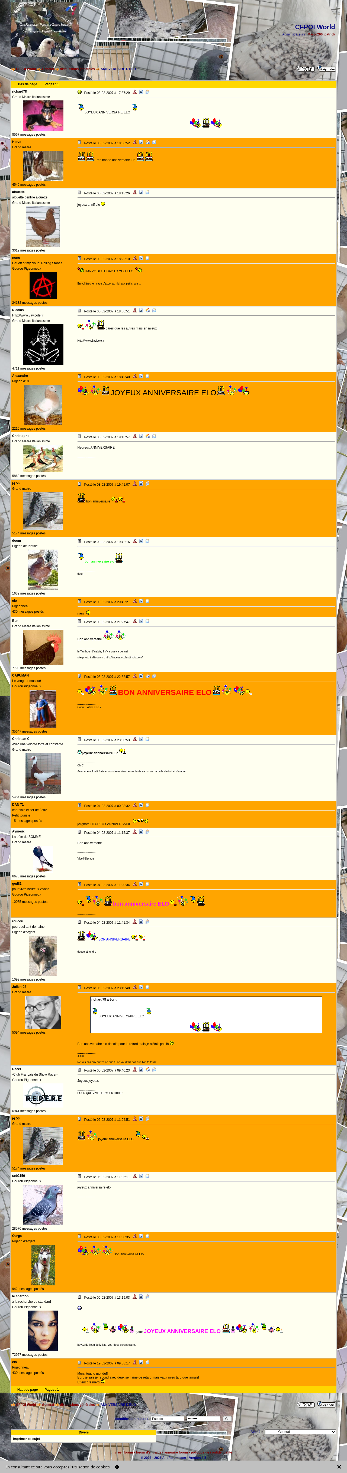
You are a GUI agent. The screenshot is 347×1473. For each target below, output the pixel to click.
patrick (329, 34)
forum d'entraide (148, 1452)
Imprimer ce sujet (26, 1439)
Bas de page (27, 84)
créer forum (124, 1452)
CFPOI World (26, 69)
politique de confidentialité (211, 1452)
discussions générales (77, 69)
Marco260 (315, 34)
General (48, 69)
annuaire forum (176, 1452)
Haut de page (27, 1390)
